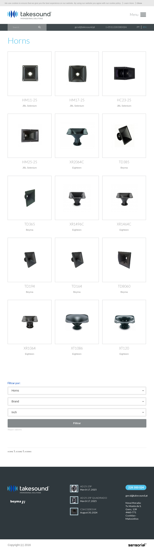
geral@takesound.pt (85, 27)
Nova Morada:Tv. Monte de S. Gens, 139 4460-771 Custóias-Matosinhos (133, 510)
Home (10, 452)
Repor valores (15, 429)
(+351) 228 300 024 (116, 27)
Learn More (129, 3)
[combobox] (77, 391)
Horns (28, 452)
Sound (19, 452)
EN (144, 27)
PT (138, 27)
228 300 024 (136, 487)
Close (139, 3)
